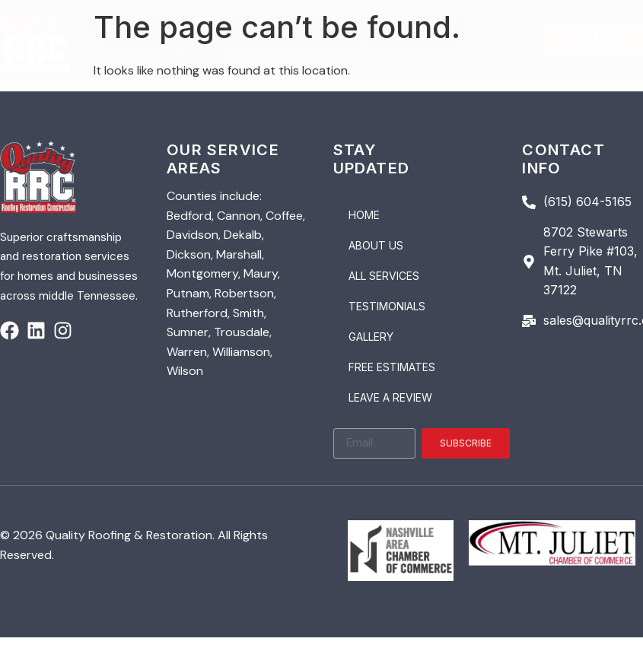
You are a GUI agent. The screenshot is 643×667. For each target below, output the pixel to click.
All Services (384, 275)
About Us (376, 245)
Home (364, 214)
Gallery (371, 336)
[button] (304, 33)
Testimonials (387, 306)
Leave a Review (390, 397)
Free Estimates (392, 366)
